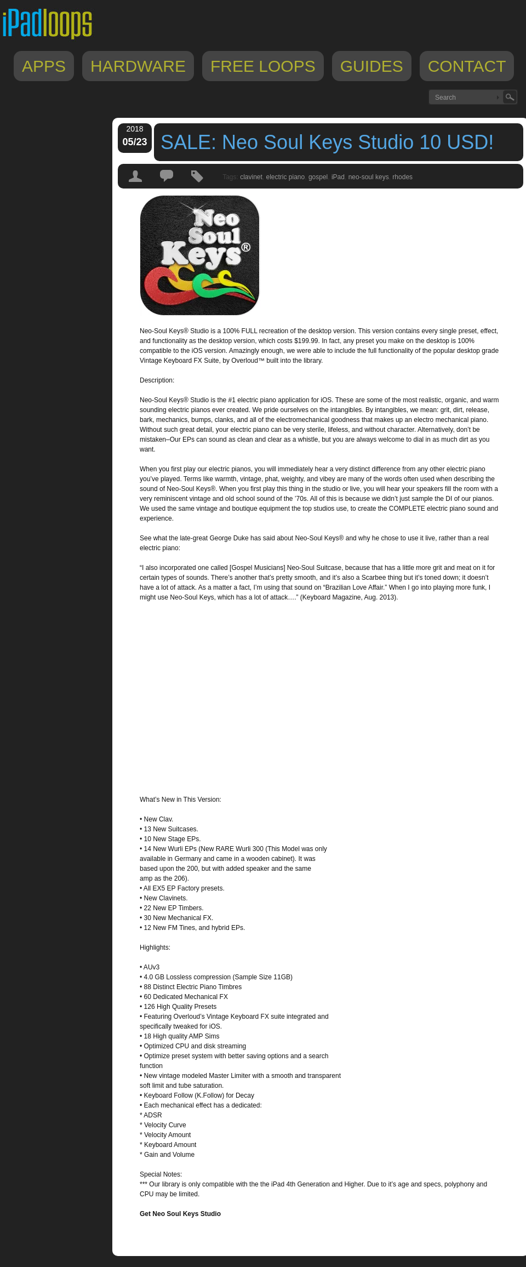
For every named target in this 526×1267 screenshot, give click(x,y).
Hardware (138, 66)
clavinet (251, 177)
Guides (371, 66)
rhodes (402, 177)
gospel (318, 177)
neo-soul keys (368, 177)
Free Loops (263, 66)
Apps (44, 66)
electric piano (285, 177)
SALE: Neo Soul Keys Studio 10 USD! (327, 142)
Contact (467, 66)
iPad (338, 177)
